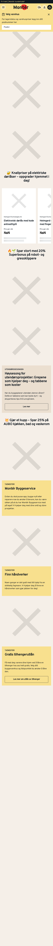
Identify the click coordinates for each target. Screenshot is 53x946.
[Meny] (3, 7)
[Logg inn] (44, 7)
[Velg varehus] (39, 7)
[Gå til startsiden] (21, 7)
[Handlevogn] (49, 7)
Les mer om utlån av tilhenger (26, 679)
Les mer (26, 406)
